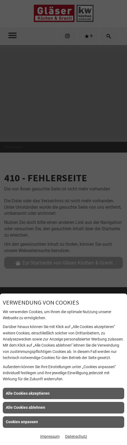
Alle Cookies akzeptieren (28, 393)
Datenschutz (76, 436)
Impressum (50, 436)
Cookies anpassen (22, 422)
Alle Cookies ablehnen (25, 407)
